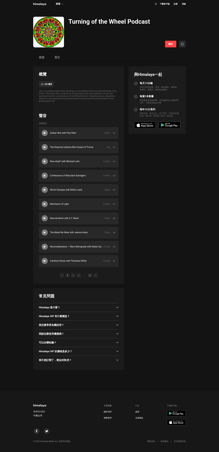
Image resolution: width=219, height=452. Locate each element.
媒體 (137, 412)
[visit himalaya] (39, 4)
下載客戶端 (165, 4)
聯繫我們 (108, 418)
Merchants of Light (59, 204)
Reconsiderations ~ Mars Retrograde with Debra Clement (76, 246)
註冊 (176, 4)
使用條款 (164, 441)
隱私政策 (151, 441)
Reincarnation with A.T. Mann (64, 218)
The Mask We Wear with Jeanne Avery (69, 232)
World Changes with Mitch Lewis (66, 189)
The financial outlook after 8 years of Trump (71, 147)
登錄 (184, 4)
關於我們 (108, 412)
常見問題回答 (180, 441)
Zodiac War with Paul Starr (63, 133)
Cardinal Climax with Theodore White (68, 261)
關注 (170, 44)
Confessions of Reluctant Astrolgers (68, 175)
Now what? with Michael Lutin (65, 161)
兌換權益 (139, 418)
